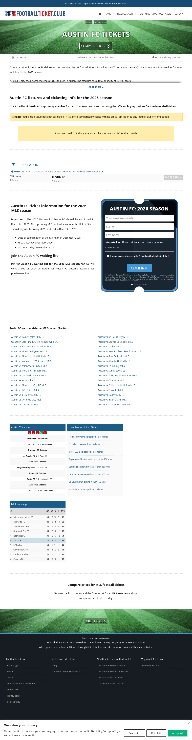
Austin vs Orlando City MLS (26, 399)
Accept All (177, 733)
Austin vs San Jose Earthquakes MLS (31, 346)
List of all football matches (110, 677)
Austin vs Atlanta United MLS (114, 361)
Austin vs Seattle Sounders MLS (115, 341)
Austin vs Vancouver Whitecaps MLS (31, 361)
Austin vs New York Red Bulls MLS (30, 356)
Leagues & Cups (125, 13)
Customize (134, 733)
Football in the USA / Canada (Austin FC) (144, 242)
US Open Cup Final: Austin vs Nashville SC (34, 341)
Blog (54, 665)
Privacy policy (13, 695)
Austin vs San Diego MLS (111, 370)
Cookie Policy (13, 701)
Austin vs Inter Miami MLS (112, 399)
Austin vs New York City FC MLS (28, 385)
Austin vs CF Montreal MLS (26, 394)
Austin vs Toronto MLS (110, 390)
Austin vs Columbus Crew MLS (115, 404)
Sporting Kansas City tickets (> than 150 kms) (89, 466)
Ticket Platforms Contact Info (21, 683)
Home (89, 22)
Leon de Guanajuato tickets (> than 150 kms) (89, 474)
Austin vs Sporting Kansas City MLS (117, 375)
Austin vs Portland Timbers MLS (29, 370)
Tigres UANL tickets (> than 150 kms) (86, 451)
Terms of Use (13, 689)
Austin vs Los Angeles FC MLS (27, 336)
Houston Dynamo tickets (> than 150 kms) (88, 436)
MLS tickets (100, 22)
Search (180, 13)
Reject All (156, 733)
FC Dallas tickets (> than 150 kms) (84, 444)
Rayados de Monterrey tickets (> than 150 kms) (90, 459)
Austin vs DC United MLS (25, 390)
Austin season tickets (23, 380)
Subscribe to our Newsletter (66, 671)
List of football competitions (111, 665)
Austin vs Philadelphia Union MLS (116, 385)
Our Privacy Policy (139, 285)
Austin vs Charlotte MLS (111, 380)
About (10, 671)
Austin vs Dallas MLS (109, 346)
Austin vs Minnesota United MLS (29, 365)
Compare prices (93, 46)
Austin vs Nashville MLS (111, 394)
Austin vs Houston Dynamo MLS (29, 351)
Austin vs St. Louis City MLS (113, 336)
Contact (11, 677)
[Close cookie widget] (189, 723)
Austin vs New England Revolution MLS (119, 351)
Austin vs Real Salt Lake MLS (113, 356)
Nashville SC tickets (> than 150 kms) (86, 489)
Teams (107, 13)
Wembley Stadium (151, 665)
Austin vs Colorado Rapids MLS (28, 375)
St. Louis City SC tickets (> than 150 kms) (87, 481)
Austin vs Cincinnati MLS (24, 404)
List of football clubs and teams (113, 671)
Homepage (12, 665)
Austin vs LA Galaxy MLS (111, 365)
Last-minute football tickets (155, 13)
